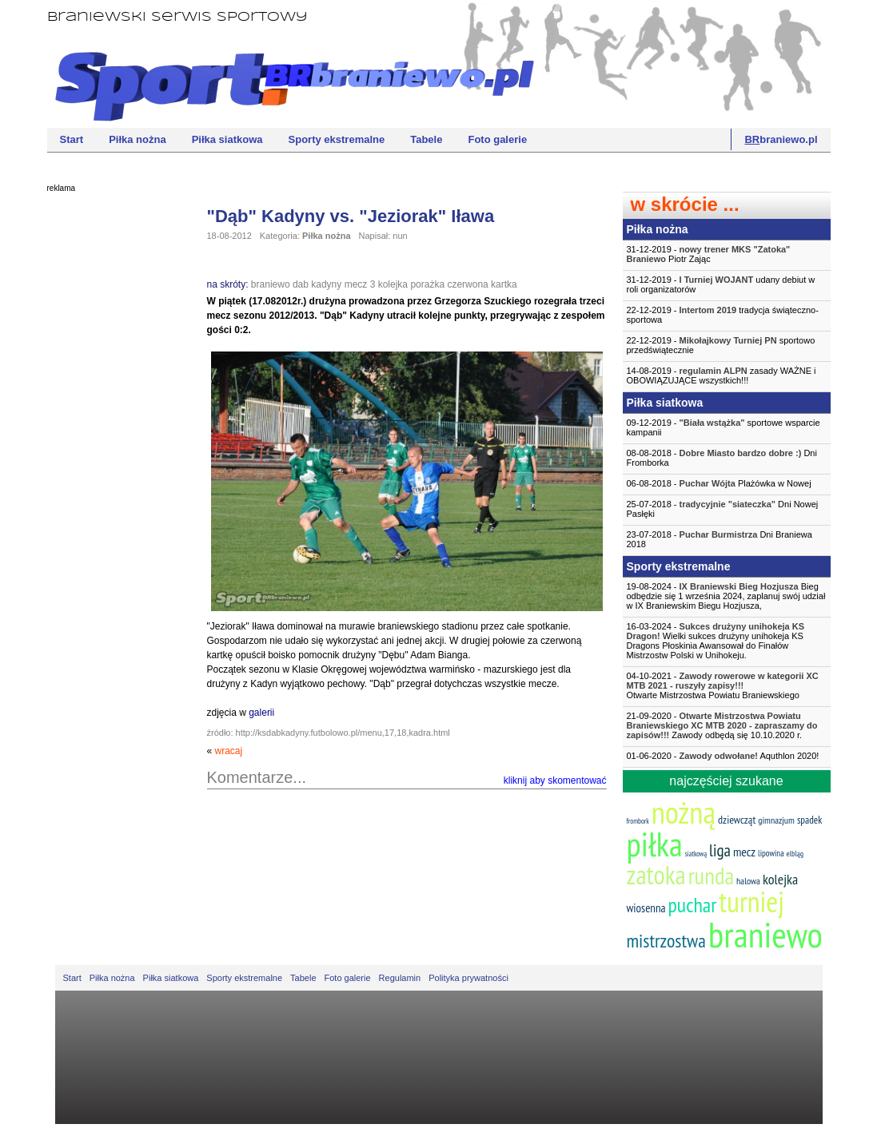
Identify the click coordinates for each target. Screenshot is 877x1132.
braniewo (270, 284)
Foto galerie (497, 139)
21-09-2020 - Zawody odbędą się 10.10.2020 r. (722, 725)
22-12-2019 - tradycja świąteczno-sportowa (723, 314)
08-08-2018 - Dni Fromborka (722, 457)
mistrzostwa (666, 940)
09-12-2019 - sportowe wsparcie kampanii (723, 427)
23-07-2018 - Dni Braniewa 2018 (719, 539)
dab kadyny (317, 284)
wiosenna (646, 908)
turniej (751, 901)
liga (720, 850)
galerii (261, 712)
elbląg (795, 853)
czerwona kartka (481, 284)
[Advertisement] (111, 443)
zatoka (656, 874)
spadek (809, 820)
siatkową (696, 853)
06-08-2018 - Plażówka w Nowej (719, 483)
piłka (655, 844)
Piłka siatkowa (227, 139)
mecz (356, 284)
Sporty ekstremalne (337, 139)
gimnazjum (776, 820)
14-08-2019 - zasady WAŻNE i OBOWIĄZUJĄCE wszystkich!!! (721, 375)
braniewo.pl (780, 139)
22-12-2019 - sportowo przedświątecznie (721, 345)
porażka (427, 284)
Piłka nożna (137, 139)
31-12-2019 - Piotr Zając (709, 254)
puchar (692, 905)
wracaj (229, 751)
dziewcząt (736, 819)
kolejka (780, 879)
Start (72, 139)
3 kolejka (389, 284)
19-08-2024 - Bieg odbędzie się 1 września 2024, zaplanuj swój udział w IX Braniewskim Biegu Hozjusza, (726, 596)
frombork (638, 820)
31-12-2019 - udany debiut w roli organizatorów (721, 284)
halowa (748, 881)
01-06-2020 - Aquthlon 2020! (723, 756)
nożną (684, 812)
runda (711, 875)
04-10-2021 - (727, 685)
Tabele (426, 139)
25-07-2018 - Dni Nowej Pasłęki (723, 508)
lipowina (771, 853)
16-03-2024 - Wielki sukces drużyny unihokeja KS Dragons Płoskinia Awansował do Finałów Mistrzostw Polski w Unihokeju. (716, 641)
